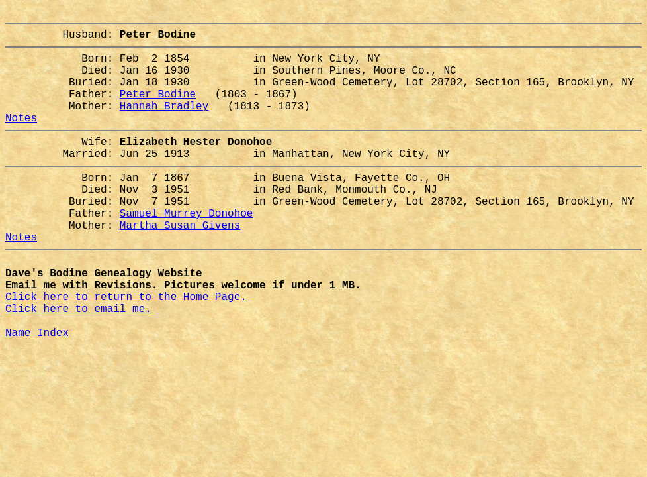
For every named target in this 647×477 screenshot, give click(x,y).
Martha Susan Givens (180, 264)
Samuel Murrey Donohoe (186, 249)
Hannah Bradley (164, 124)
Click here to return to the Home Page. (126, 349)
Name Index (37, 393)
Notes (21, 138)
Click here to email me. (78, 363)
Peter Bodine (158, 109)
